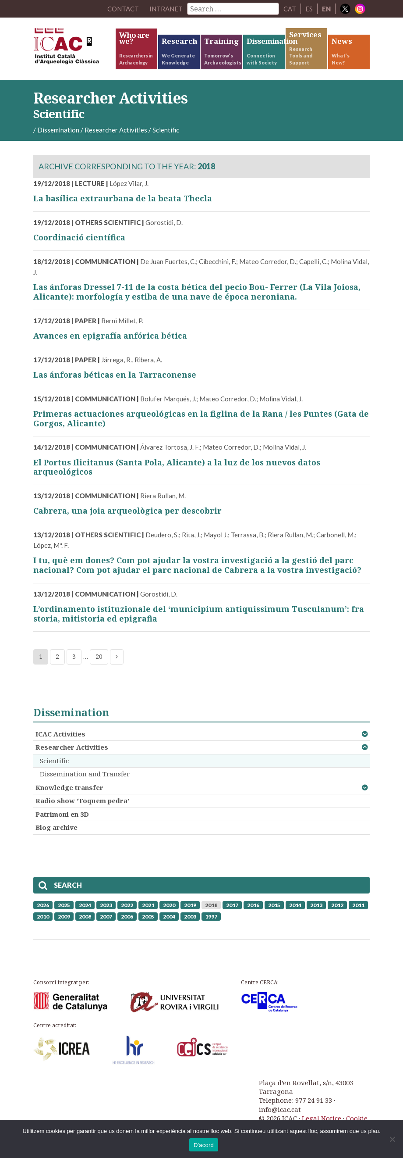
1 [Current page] (40, 656)
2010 (43, 916)
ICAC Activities (60, 733)
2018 (211, 905)
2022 (127, 905)
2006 (127, 916)
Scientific (54, 760)
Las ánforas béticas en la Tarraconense (114, 374)
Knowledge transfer (69, 787)
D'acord (204, 1145)
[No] (392, 1139)
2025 (64, 905)
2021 (148, 905)
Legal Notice (321, 1118)
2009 (64, 916)
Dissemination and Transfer (85, 773)
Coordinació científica (79, 237)
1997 (211, 916)
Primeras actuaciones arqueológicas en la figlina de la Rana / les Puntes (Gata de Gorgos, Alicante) (201, 418)
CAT (289, 9)
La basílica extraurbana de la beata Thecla (122, 198)
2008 (85, 916)
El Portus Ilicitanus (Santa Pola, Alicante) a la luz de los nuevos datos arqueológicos (176, 467)
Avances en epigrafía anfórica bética (110, 335)
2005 (148, 916)
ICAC (73, 48)
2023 (106, 905)
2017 (232, 905)
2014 (295, 905)
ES (309, 9)
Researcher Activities (71, 747)
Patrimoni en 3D (62, 814)
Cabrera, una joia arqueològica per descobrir (127, 510)
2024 (85, 905)
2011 (358, 905)
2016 (253, 905)
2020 (169, 905)
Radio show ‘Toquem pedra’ (82, 800)
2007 (106, 916)
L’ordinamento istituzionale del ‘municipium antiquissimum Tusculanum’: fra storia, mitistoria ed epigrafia (198, 614)
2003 (190, 916)
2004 (169, 916)
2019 (190, 905)
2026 (43, 905)
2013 (316, 905)
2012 (337, 905)
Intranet (166, 9)
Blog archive (56, 827)
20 (99, 656)
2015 (274, 905)
